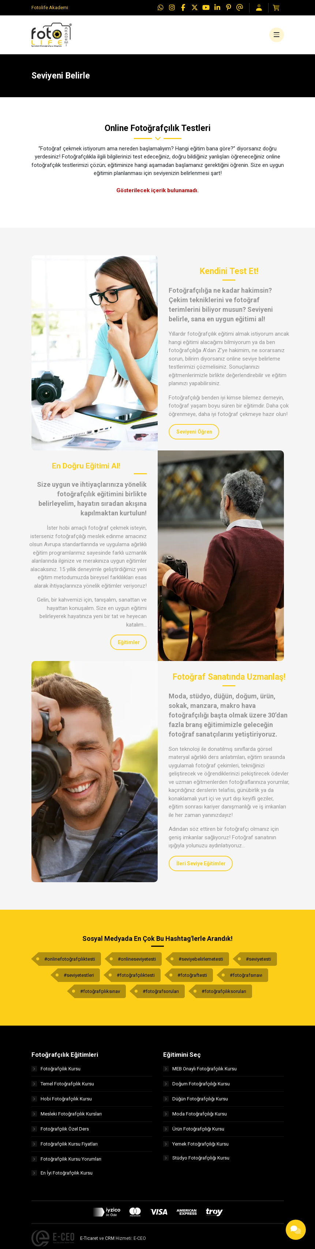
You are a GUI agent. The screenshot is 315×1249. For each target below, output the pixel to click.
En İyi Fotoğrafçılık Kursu (62, 1177)
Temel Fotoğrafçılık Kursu (62, 1087)
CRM (110, 1242)
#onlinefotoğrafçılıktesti (69, 962)
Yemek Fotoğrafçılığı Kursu (196, 1147)
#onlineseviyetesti (137, 962)
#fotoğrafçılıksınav (100, 994)
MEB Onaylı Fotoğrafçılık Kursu (200, 1072)
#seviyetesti (258, 962)
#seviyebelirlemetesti (201, 962)
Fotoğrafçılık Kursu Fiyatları (64, 1147)
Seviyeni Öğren (194, 435)
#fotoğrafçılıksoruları (224, 994)
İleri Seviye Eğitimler (201, 866)
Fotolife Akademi (49, 7)
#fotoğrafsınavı (246, 978)
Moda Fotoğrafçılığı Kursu (195, 1117)
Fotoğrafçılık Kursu (55, 1072)
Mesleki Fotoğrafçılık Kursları (66, 1117)
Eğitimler (129, 646)
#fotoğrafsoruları (161, 994)
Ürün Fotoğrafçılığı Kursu (193, 1132)
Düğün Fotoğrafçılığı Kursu (195, 1102)
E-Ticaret (89, 1242)
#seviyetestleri (79, 978)
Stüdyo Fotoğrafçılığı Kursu (196, 1162)
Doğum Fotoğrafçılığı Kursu (196, 1087)
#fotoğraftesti (192, 978)
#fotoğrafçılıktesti (136, 978)
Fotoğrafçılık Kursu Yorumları (66, 1162)
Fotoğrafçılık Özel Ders (60, 1132)
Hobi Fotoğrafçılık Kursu (61, 1102)
